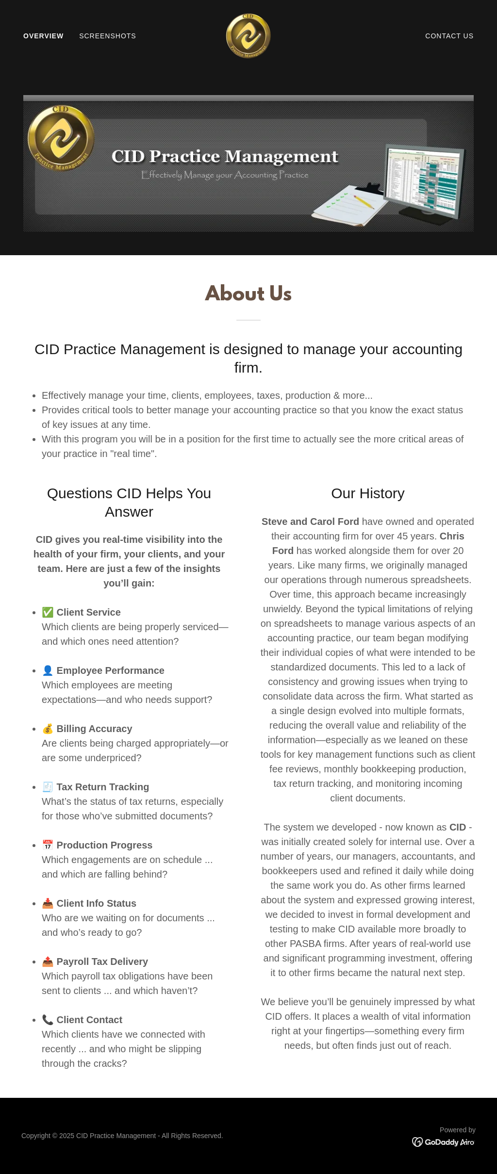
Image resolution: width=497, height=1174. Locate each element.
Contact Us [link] (449, 36)
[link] (249, 35)
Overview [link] (43, 36)
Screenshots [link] (107, 36)
